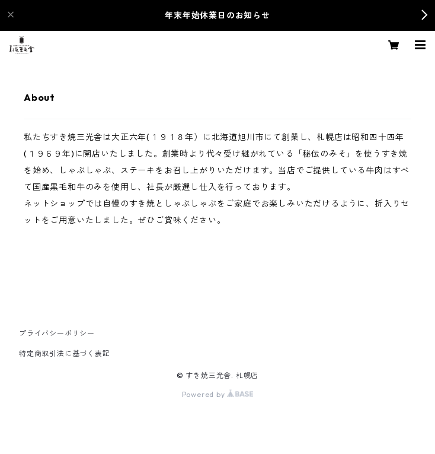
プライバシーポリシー (57, 333)
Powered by (218, 394)
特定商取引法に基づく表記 (64, 353)
